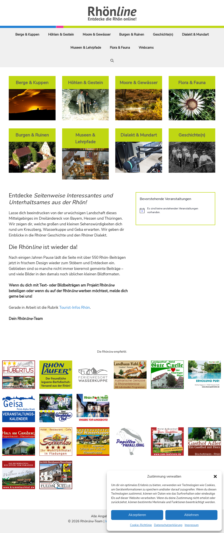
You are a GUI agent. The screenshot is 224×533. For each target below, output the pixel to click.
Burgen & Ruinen (131, 34)
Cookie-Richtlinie (141, 525)
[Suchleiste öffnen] (112, 60)
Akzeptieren (137, 515)
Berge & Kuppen (27, 34)
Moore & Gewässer (96, 34)
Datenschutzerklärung (168, 525)
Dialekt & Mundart (195, 34)
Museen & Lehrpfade (85, 47)
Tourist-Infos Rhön (74, 307)
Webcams (146, 47)
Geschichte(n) (163, 34)
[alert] (175, 210)
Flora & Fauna (120, 47)
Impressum (192, 525)
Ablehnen (191, 515)
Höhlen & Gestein (61, 34)
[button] (215, 476)
